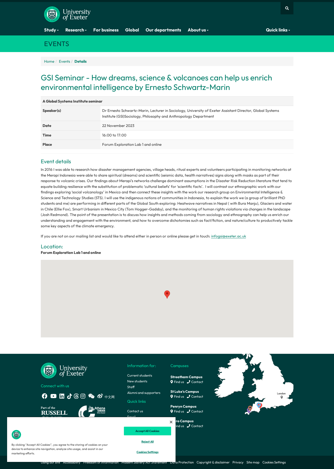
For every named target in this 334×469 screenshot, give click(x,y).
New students (137, 381)
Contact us (135, 411)
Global (132, 30)
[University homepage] (64, 370)
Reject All (147, 441)
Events (64, 61)
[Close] (171, 422)
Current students (139, 375)
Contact (195, 382)
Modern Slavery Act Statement (144, 462)
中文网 (110, 397)
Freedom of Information (101, 462)
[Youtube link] (53, 396)
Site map (253, 462)
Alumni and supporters (143, 393)
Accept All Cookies (147, 431)
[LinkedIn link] (61, 396)
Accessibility (71, 462)
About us (198, 30)
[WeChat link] (91, 396)
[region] (91, 439)
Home (49, 61)
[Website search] (287, 8)
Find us (177, 382)
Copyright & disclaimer (213, 462)
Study (51, 30)
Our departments (163, 30)
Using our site (50, 462)
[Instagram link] (82, 396)
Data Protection (182, 462)
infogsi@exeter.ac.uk (228, 236)
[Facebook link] (44, 396)
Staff (131, 387)
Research (76, 30)
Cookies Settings (274, 462)
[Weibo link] (100, 396)
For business (106, 30)
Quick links (278, 30)
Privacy (238, 462)
